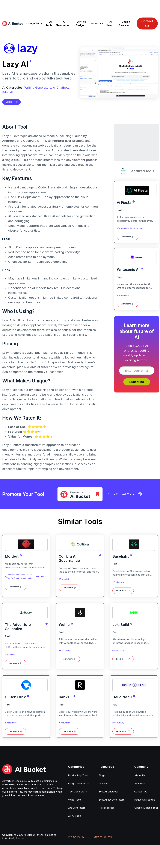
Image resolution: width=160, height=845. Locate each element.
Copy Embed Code (124, 494)
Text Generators (77, 791)
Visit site (10, 102)
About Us (139, 775)
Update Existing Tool (146, 807)
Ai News (109, 23)
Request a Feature (144, 799)
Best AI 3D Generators (111, 799)
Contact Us (147, 23)
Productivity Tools (78, 775)
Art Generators (76, 807)
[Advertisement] (80, 6)
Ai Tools (49, 23)
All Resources (107, 807)
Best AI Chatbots (108, 791)
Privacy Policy (76, 836)
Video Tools (75, 799)
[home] (12, 23)
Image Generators (78, 783)
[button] (34, 23)
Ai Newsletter (62, 23)
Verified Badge (81, 23)
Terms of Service (102, 836)
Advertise (97, 23)
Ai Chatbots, (61, 87)
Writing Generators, (38, 87)
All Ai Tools (74, 815)
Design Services (124, 23)
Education (9, 92)
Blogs (102, 775)
